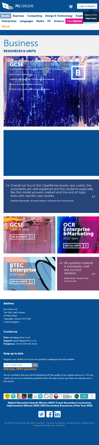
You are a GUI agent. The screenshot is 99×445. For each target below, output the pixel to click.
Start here (91, 18)
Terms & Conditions (55, 423)
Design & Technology (58, 15)
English (80, 15)
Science (59, 21)
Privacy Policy (73, 423)
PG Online (18, 6)
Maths (40, 21)
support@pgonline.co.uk (24, 340)
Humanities (9, 21)
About (6, 26)
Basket (71, 6)
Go (35, 365)
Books (6, 15)
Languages (26, 21)
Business (18, 15)
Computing (34, 15)
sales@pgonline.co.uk (20, 337)
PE (49, 21)
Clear (74, 21)
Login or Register (87, 6)
